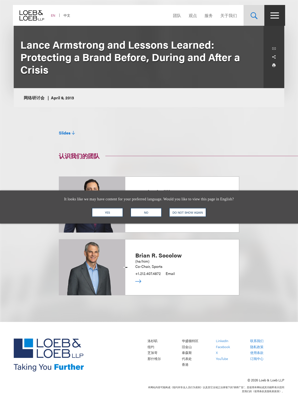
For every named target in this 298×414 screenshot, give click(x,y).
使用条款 (257, 352)
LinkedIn (222, 341)
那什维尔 (154, 358)
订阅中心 (257, 358)
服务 (208, 15)
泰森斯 (187, 352)
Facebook (223, 346)
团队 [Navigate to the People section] (176, 15)
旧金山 (187, 346)
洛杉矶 (153, 341)
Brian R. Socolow (158, 255)
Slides (64, 133)
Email (170, 273)
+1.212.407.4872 (148, 273)
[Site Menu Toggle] (274, 15)
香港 (185, 364)
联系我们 (257, 341)
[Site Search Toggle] (253, 15)
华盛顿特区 (190, 341)
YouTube (222, 358)
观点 (192, 15)
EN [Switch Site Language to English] (54, 15)
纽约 (151, 346)
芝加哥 (153, 352)
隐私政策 (257, 346)
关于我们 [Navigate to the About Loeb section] (227, 15)
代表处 (187, 358)
